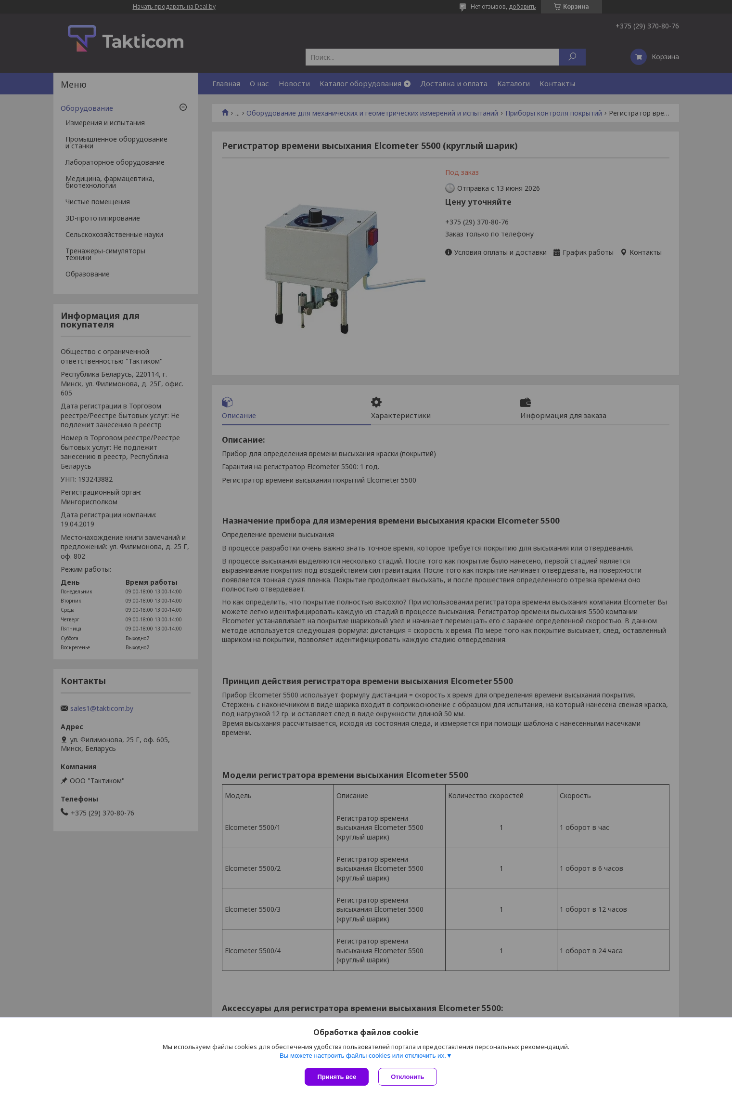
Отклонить (407, 1076)
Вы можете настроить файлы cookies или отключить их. (363, 1055)
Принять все (336, 1076)
